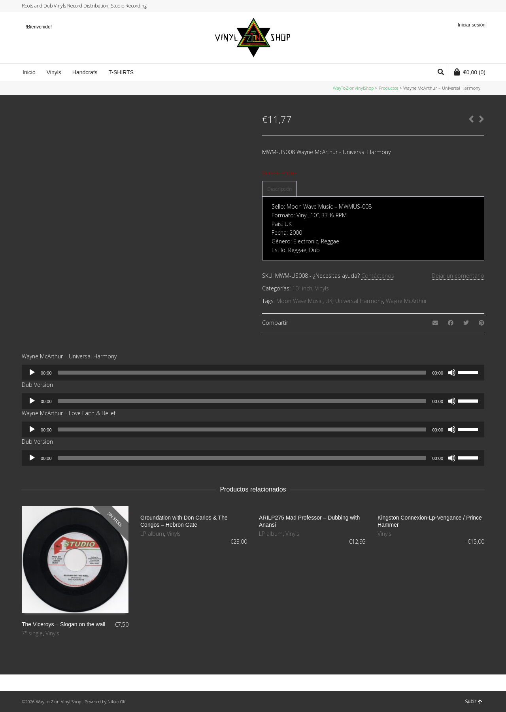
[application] (253, 372)
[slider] (242, 373)
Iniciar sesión (471, 25)
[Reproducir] (32, 373)
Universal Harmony (359, 301)
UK (328, 301)
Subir (473, 701)
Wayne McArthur (406, 301)
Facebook (461, 6)
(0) (469, 71)
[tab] (279, 189)
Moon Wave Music (299, 301)
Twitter (453, 6)
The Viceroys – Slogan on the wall (63, 624)
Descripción (279, 189)
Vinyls (322, 288)
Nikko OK (117, 701)
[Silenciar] (452, 373)
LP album (152, 533)
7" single (32, 633)
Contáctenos (377, 275)
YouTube (476, 6)
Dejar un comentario (458, 275)
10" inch (302, 288)
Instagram (468, 6)
